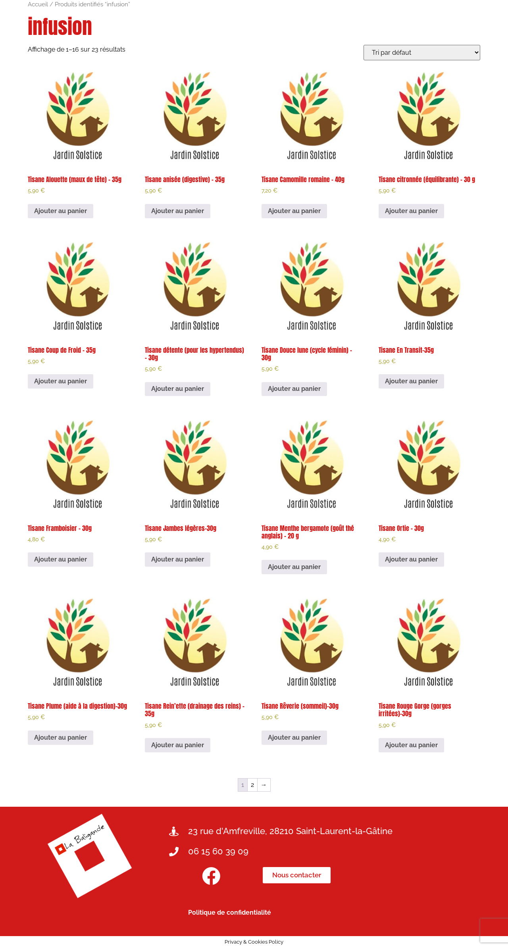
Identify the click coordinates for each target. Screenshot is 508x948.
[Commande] (422, 52)
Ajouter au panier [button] (60, 211)
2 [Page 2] (252, 784)
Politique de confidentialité (229, 912)
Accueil (38, 4)
